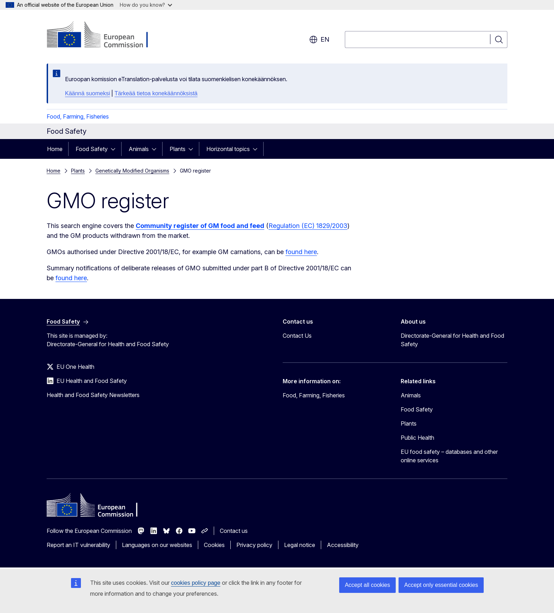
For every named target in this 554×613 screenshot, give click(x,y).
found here (301, 252)
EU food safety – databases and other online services (449, 456)
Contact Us (297, 335)
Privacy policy (254, 544)
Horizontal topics (228, 148)
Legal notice (299, 544)
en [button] (319, 39)
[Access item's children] (115, 149)
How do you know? (146, 5)
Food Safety (92, 148)
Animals (139, 148)
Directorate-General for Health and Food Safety (452, 340)
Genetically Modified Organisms (132, 171)
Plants (177, 148)
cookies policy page (195, 583)
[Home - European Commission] (104, 35)
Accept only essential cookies (441, 585)
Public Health (417, 437)
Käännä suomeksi (87, 93)
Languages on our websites (157, 544)
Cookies (214, 544)
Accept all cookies (367, 585)
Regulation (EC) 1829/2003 (308, 225)
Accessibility (343, 544)
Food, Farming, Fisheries (78, 116)
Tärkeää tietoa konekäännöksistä (156, 93)
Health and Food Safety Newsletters (93, 394)
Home (55, 148)
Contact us (234, 530)
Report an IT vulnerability (78, 544)
